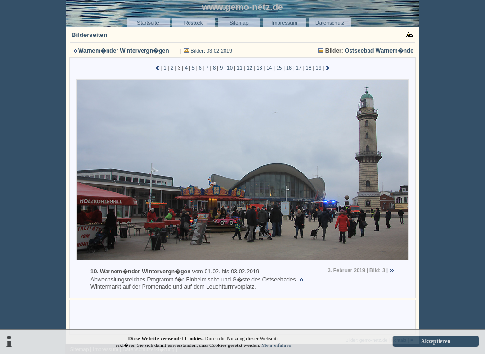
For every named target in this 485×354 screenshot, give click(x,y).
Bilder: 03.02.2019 (211, 51)
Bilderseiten (90, 34)
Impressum (284, 23)
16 (289, 68)
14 (269, 68)
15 (279, 68)
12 (249, 68)
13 (259, 68)
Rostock (193, 23)
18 (309, 68)
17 (299, 68)
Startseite (148, 23)
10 (230, 68)
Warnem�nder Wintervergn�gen (123, 50)
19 (318, 68)
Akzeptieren (435, 341)
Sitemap (238, 23)
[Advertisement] (242, 316)
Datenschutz (329, 23)
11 (239, 68)
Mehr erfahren (276, 345)
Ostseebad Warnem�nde (379, 50)
